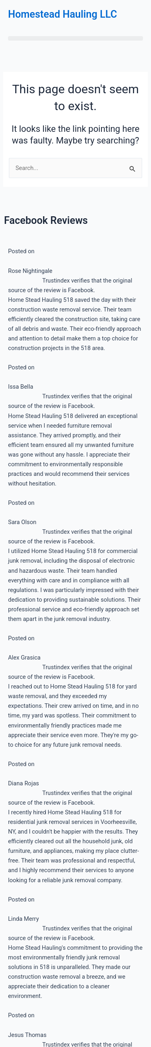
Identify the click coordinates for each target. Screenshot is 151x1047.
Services (27, 555)
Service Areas (34, 574)
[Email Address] (75, 482)
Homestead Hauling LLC (62, 14)
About (24, 592)
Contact (26, 629)
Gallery (25, 611)
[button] (75, 38)
